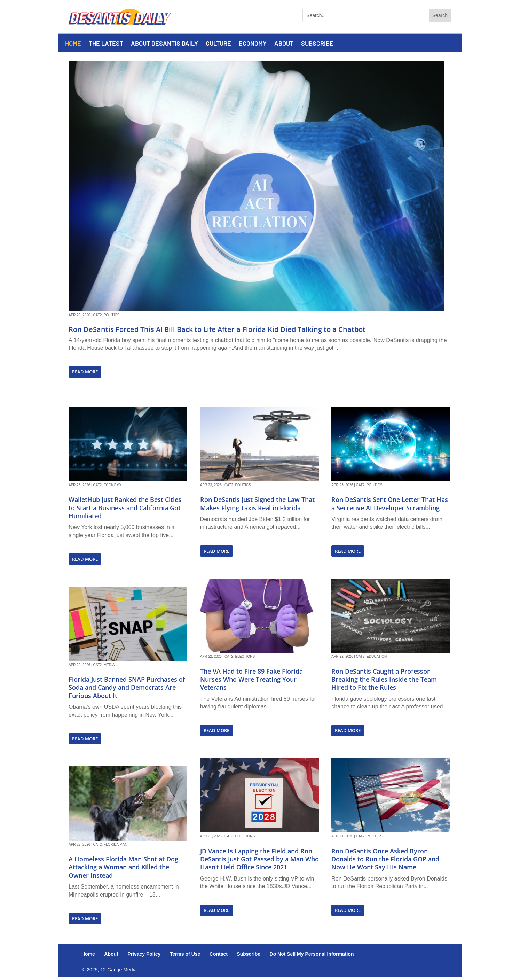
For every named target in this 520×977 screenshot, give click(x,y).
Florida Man (115, 844)
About (283, 44)
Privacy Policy (143, 954)
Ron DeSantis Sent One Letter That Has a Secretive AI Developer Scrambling (389, 503)
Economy (253, 44)
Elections (245, 656)
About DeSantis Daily (164, 44)
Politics (112, 315)
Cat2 (97, 315)
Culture (218, 44)
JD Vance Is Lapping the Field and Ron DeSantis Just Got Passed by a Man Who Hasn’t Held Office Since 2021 (259, 859)
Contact (219, 954)
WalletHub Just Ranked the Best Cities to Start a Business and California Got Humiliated (125, 507)
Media (109, 665)
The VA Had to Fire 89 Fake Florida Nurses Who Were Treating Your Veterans (251, 679)
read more (85, 372)
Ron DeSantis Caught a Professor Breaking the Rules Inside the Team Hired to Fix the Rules (384, 679)
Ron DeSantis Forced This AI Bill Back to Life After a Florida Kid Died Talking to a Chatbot (217, 329)
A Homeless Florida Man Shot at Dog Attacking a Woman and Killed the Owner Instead (123, 867)
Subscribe (317, 44)
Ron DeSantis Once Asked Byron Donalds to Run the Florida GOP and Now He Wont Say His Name (385, 859)
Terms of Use (185, 954)
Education (377, 656)
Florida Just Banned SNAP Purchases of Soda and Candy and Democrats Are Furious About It (127, 687)
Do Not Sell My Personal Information (312, 954)
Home (73, 44)
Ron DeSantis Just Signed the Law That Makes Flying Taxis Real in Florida (257, 503)
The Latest (106, 44)
